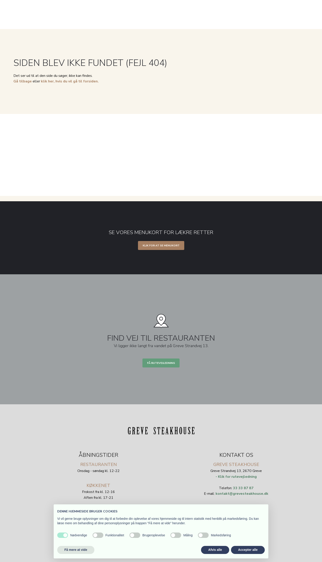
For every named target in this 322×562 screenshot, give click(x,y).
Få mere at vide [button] (75, 550)
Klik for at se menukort (161, 245)
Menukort (161, 26)
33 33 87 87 (243, 488)
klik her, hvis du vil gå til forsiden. (70, 81)
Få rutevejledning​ (161, 363)
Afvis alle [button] (215, 550)
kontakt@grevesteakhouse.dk (242, 493)
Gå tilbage (22, 81)
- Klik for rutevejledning (236, 476)
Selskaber (186, 26)
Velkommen (136, 26)
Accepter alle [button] (248, 550)
